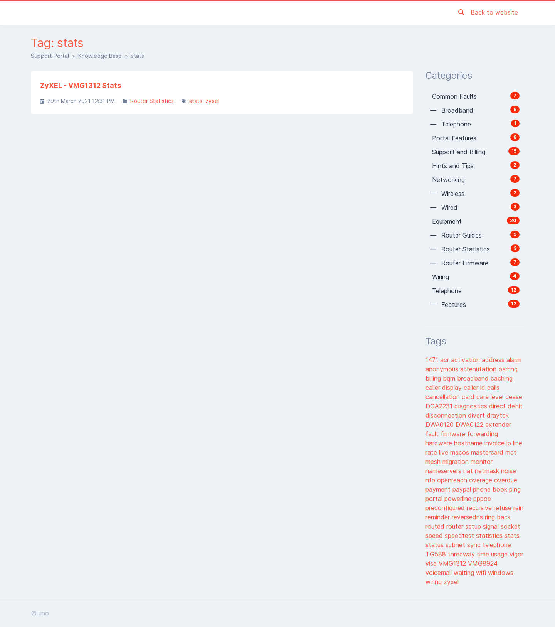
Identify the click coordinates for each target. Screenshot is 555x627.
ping (515, 489)
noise (508, 471)
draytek (498, 415)
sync (475, 545)
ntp (431, 480)
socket (510, 526)
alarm (513, 360)
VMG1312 (453, 563)
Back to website (494, 12)
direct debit (506, 406)
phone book (491, 489)
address (494, 360)
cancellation (444, 397)
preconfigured (446, 508)
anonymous (443, 369)
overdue (505, 480)
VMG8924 (483, 563)
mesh (434, 461)
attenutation (479, 369)
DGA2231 (440, 406)
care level (490, 397)
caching (502, 378)
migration (456, 461)
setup (474, 526)
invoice (495, 443)
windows (500, 572)
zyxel (212, 101)
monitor (482, 461)
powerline (458, 498)
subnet (456, 545)
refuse (503, 508)
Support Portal (50, 55)
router (455, 526)
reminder (439, 517)
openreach (453, 480)
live (444, 452)
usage (500, 554)
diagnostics (471, 406)
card (469, 397)
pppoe (482, 498)
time (484, 554)
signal (492, 526)
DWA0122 (470, 424)
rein (518, 508)
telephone (497, 545)
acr (445, 360)
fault (433, 434)
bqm (450, 378)
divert (477, 415)
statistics (490, 535)
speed (435, 535)
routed (436, 526)
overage (481, 480)
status (436, 545)
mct (510, 452)
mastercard (488, 452)
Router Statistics (152, 101)
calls (493, 387)
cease (513, 397)
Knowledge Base (100, 55)
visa (432, 563)
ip (509, 443)
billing (434, 378)
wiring (435, 582)
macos (460, 452)
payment (439, 489)
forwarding (482, 434)
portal (435, 498)
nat (469, 471)
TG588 (437, 554)
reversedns (468, 517)
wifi (482, 572)
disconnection (447, 415)
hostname (469, 443)
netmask (488, 471)
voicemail (440, 572)
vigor (516, 554)
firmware (454, 434)
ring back (498, 517)
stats (195, 101)
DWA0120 (441, 424)
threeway (462, 554)
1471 (433, 360)
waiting (465, 572)
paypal (462, 489)
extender (498, 424)
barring (508, 369)
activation (466, 360)
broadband (474, 378)
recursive (480, 508)
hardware (440, 443)
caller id (475, 387)
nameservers (444, 471)
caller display (445, 387)
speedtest (460, 535)
